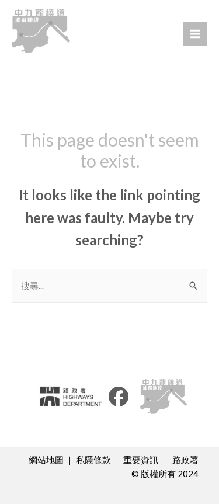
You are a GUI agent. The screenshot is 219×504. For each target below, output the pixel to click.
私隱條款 (93, 459)
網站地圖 (46, 459)
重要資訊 (141, 459)
